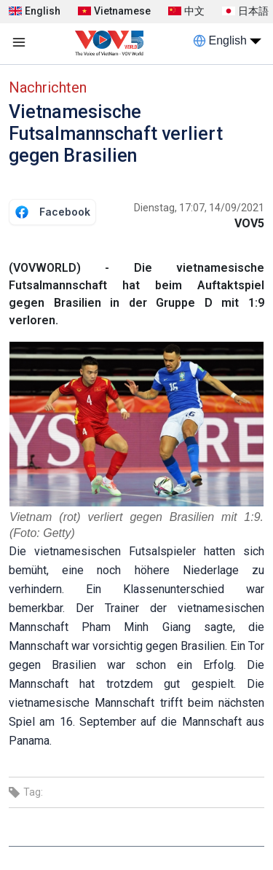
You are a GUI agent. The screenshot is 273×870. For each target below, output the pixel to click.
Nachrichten (48, 87)
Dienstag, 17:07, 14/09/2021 (199, 207)
